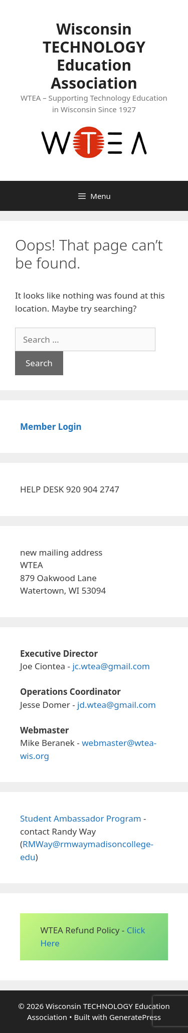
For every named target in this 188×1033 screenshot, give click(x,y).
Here (49, 943)
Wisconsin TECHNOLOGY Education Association (94, 56)
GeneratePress (135, 1017)
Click (136, 930)
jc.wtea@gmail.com (111, 666)
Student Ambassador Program (80, 818)
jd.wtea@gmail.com (116, 704)
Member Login (51, 426)
